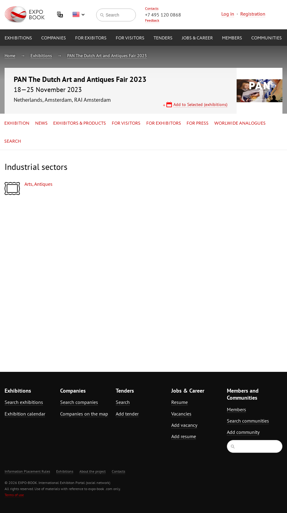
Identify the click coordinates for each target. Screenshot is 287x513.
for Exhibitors (163, 123)
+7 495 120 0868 (163, 15)
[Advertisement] (232, 254)
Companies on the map (84, 414)
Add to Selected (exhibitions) (200, 104)
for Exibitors (91, 38)
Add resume (183, 436)
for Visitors (130, 38)
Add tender (127, 414)
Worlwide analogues (240, 123)
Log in (227, 14)
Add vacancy (184, 425)
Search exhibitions (24, 402)
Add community (243, 432)
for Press (198, 123)
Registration (252, 14)
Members (232, 38)
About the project (92, 471)
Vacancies (181, 414)
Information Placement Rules (27, 471)
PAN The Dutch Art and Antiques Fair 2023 (107, 55)
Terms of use (14, 495)
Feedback (152, 20)
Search (12, 141)
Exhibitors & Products (79, 123)
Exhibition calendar (25, 414)
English (78, 14)
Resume (179, 402)
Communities (266, 38)
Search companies (79, 402)
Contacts (151, 8)
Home (10, 55)
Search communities (248, 421)
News (41, 123)
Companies (53, 38)
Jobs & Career (197, 38)
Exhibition (16, 123)
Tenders (163, 38)
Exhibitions (18, 38)
